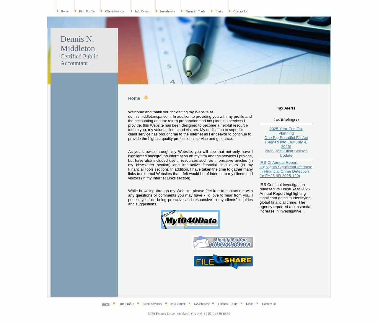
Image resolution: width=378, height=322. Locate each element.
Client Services (114, 11)
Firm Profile (86, 11)
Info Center (142, 11)
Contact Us (240, 11)
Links (219, 11)
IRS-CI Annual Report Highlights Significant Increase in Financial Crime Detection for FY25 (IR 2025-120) (286, 169)
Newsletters (167, 11)
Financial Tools (195, 11)
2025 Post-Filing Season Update (286, 153)
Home (65, 11)
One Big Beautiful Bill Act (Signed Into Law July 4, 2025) (286, 142)
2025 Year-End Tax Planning (286, 131)
